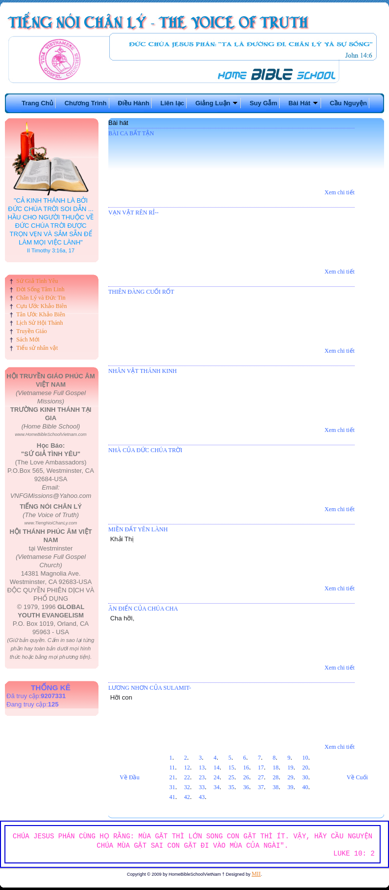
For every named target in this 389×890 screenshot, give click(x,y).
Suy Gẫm (263, 103)
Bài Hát (304, 103)
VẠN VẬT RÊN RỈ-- (133, 212)
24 (217, 777)
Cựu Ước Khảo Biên (41, 306)
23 (202, 777)
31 (172, 787)
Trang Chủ (37, 103)
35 (231, 787)
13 (202, 767)
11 (172, 767)
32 (187, 787)
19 (290, 767)
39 (290, 787)
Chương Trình (86, 103)
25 (231, 777)
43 (202, 797)
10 (305, 757)
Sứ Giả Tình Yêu (37, 280)
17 (261, 767)
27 (261, 777)
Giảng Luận (217, 103)
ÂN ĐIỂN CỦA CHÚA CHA (143, 608)
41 (172, 797)
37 (261, 787)
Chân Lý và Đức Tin (40, 297)
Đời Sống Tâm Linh (40, 289)
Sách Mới (27, 339)
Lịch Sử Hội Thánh (39, 322)
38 (276, 787)
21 (172, 777)
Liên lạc (172, 103)
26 (246, 777)
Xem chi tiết (339, 192)
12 (187, 767)
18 (276, 767)
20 (305, 767)
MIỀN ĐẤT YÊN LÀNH (138, 529)
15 (231, 767)
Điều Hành (133, 103)
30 (305, 777)
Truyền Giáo (31, 331)
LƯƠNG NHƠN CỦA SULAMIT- (149, 687)
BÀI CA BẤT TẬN (131, 133)
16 (246, 767)
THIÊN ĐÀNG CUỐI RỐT (141, 291)
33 (202, 787)
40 (305, 787)
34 (217, 787)
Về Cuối (357, 777)
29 (290, 777)
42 (187, 797)
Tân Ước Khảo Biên (40, 314)
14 (217, 767)
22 (187, 777)
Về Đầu (129, 777)
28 (276, 777)
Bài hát (118, 122)
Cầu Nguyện (348, 103)
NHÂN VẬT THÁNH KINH (142, 371)
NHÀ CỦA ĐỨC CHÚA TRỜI (145, 450)
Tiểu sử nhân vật (37, 347)
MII (256, 873)
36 (246, 787)
